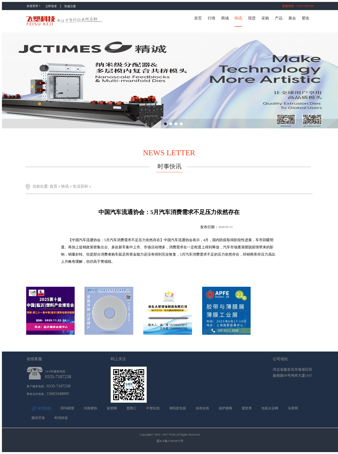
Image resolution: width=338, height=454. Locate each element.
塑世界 (247, 408)
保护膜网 (225, 408)
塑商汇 (132, 408)
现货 (252, 18)
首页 (198, 18)
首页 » (55, 186)
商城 (225, 18)
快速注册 (70, 6)
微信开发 (38, 418)
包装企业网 (269, 408)
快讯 (238, 18)
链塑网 (112, 408)
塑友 (305, 18)
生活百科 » (82, 186)
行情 (211, 18)
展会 (292, 18)
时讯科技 (61, 418)
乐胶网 (293, 408)
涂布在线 (202, 408)
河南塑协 (90, 408)
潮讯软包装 (177, 408)
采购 (265, 18)
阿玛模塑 (67, 408)
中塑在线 (153, 408)
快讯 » (67, 186)
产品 (279, 18)
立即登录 (51, 6)
